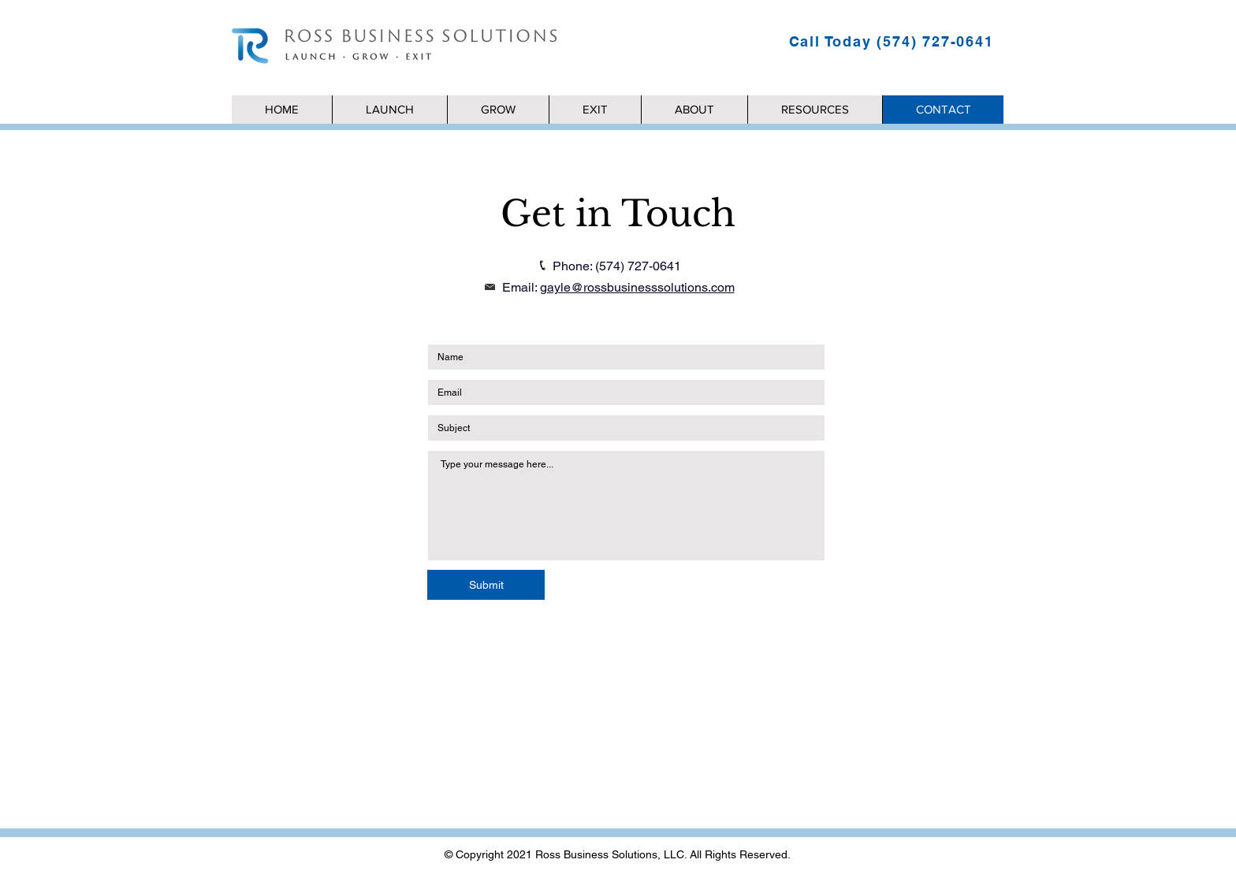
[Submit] (486, 585)
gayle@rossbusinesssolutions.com (637, 287)
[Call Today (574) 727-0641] (893, 41)
